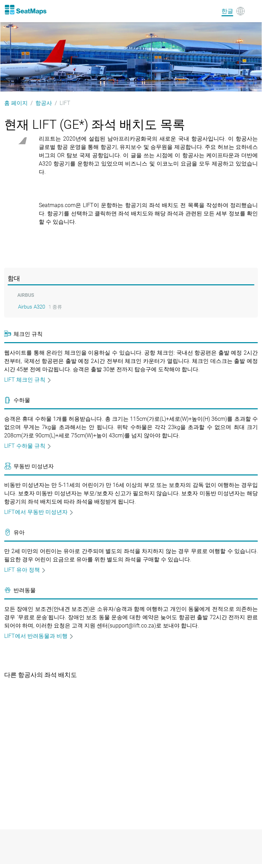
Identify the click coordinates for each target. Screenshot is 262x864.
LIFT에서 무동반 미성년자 (39, 512)
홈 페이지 (16, 103)
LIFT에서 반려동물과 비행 (39, 636)
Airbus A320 (31, 307)
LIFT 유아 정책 (25, 570)
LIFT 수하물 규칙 (28, 446)
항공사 (43, 103)
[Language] (233, 11)
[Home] (25, 10)
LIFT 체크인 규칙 (28, 379)
